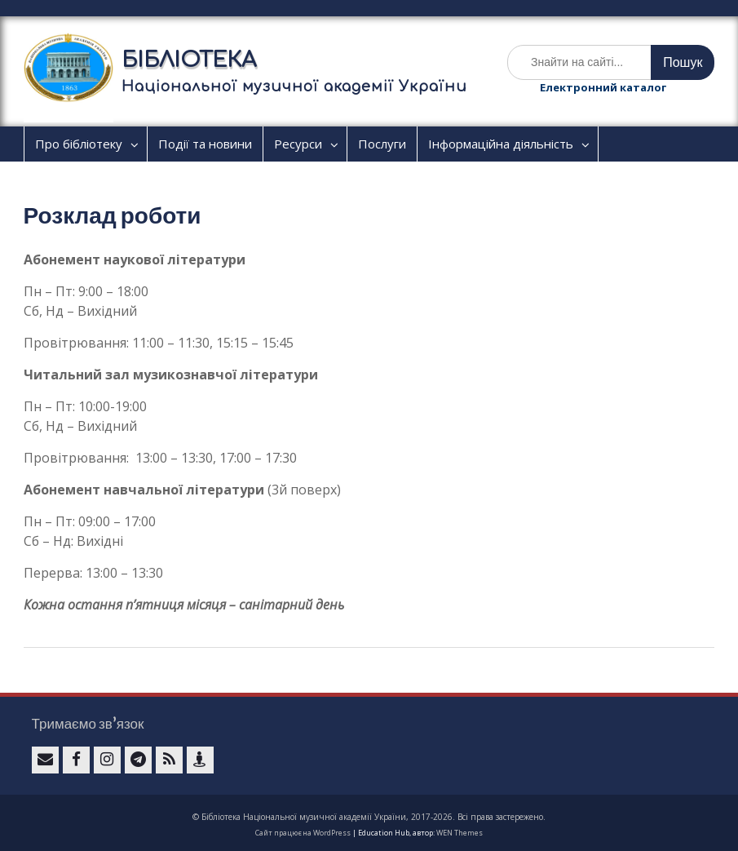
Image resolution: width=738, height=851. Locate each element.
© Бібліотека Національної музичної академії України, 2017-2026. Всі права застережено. (369, 816)
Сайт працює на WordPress (303, 832)
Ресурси (298, 143)
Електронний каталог (603, 87)
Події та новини (205, 143)
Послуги (382, 143)
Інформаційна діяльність (500, 143)
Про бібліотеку (78, 143)
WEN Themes (459, 832)
